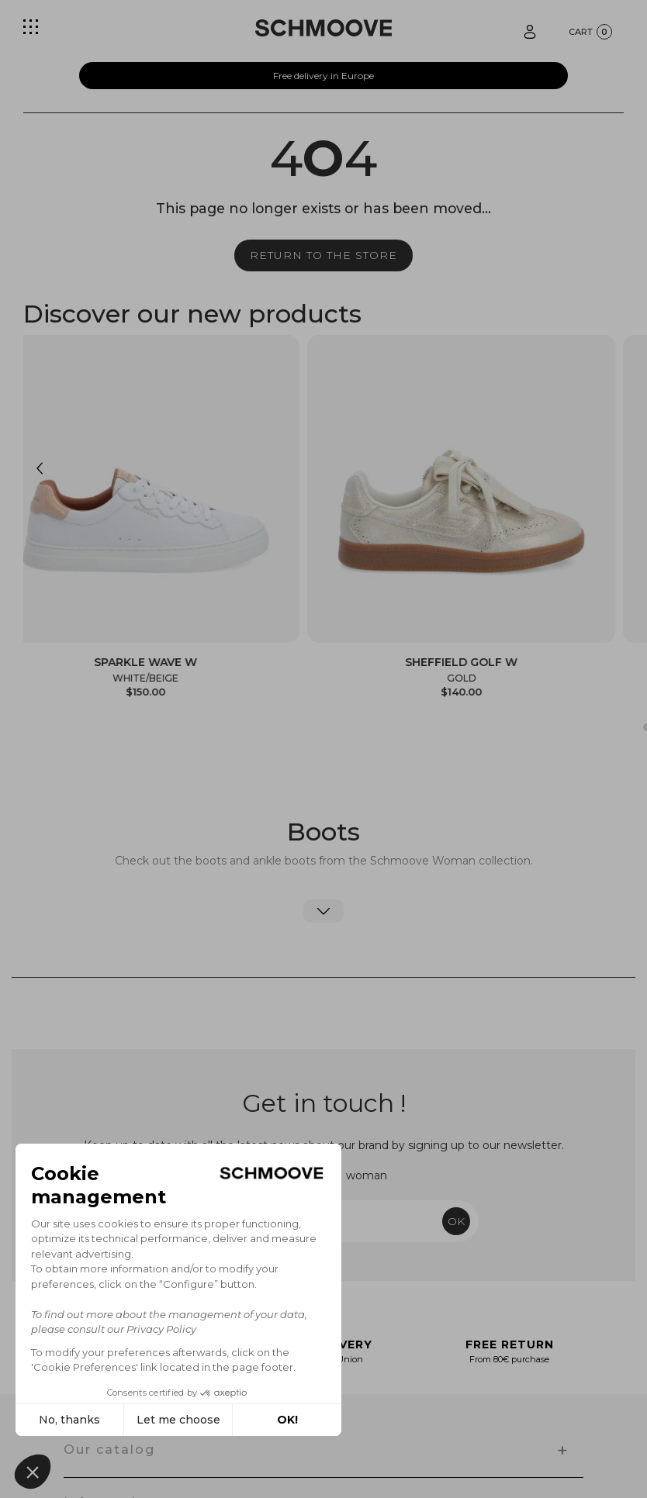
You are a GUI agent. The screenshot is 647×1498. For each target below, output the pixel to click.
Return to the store (323, 255)
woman (366, 1175)
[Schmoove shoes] (323, 27)
